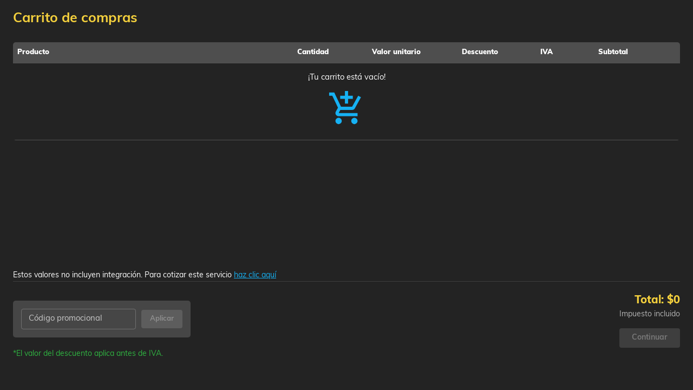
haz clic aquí (255, 275)
